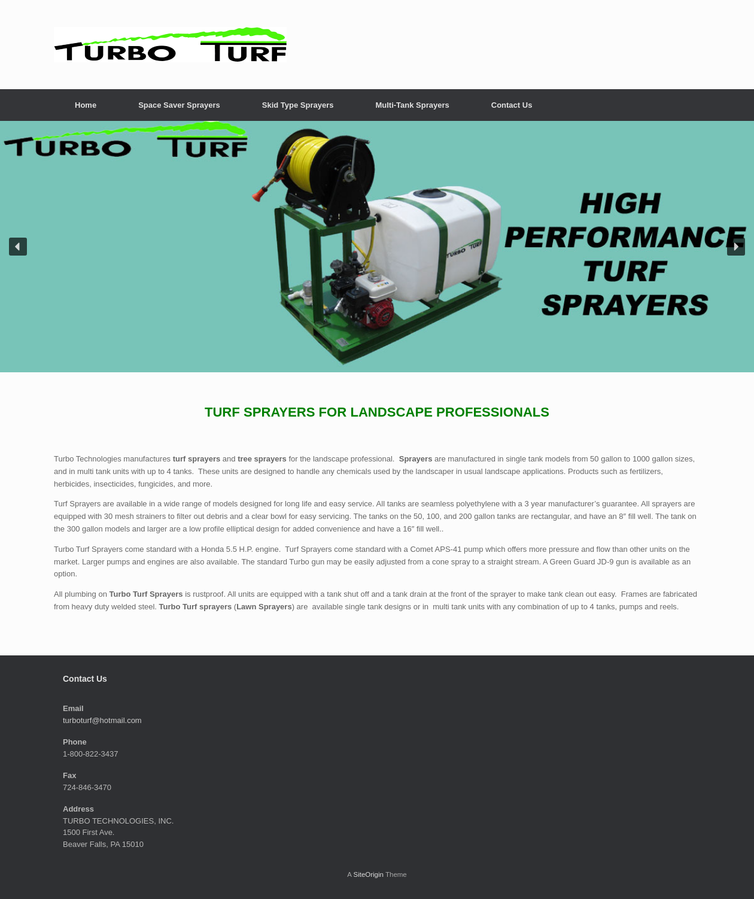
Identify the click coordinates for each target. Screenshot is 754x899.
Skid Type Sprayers (298, 105)
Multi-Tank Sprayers (412, 105)
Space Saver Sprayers (179, 105)
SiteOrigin (368, 874)
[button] (18, 247)
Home (85, 105)
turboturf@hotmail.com (102, 720)
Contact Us (512, 105)
